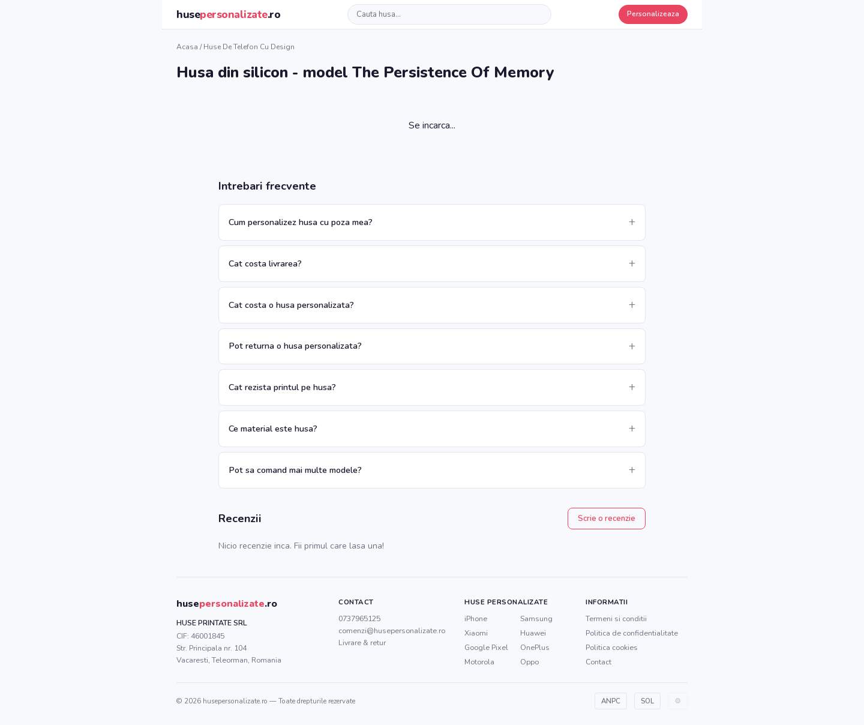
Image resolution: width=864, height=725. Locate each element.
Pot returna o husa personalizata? (295, 346)
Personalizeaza (653, 14)
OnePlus (535, 647)
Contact (598, 662)
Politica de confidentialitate (632, 633)
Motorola (479, 662)
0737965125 (359, 618)
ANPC (610, 701)
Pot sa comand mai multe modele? (295, 470)
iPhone (475, 618)
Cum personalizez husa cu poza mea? (301, 222)
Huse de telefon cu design (249, 47)
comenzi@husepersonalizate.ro (391, 630)
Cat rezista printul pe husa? (282, 387)
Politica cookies (612, 647)
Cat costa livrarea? (265, 263)
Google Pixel (486, 647)
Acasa (187, 47)
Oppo (529, 662)
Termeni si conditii (616, 618)
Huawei (533, 633)
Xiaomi (476, 633)
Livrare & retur (362, 642)
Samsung (536, 618)
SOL (647, 701)
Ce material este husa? (273, 429)
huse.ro (228, 14)
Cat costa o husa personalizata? (291, 305)
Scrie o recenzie (606, 518)
